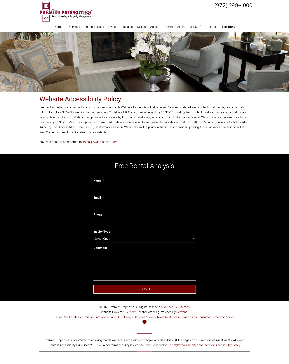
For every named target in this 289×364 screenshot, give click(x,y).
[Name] (144, 188)
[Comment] (144, 266)
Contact (211, 27)
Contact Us (169, 307)
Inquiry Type (101, 231)
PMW (132, 312)
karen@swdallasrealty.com (100, 142)
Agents (154, 27)
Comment (100, 248)
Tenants (128, 27)
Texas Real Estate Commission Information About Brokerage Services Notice (104, 317)
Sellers (141, 27)
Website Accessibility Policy (222, 345)
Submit (144, 289)
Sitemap (184, 307)
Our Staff (195, 27)
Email (97, 197)
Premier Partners (174, 27)
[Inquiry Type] (144, 238)
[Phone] (144, 222)
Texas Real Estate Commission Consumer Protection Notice (196, 317)
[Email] (144, 205)
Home (58, 27)
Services (74, 27)
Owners (113, 27)
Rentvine (181, 312)
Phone (97, 214)
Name (97, 180)
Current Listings (94, 27)
